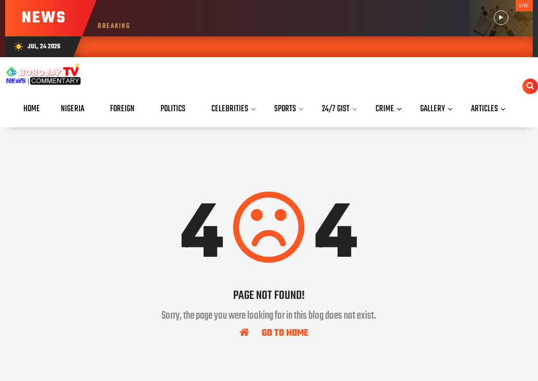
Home (31, 109)
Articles (484, 109)
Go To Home (273, 332)
